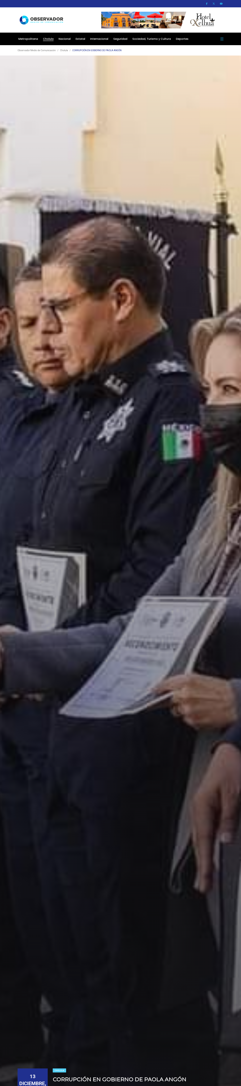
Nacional (65, 39)
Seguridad (120, 39)
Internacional (99, 39)
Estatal (80, 39)
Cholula (48, 39)
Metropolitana (28, 39)
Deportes (182, 39)
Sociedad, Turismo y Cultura (151, 39)
